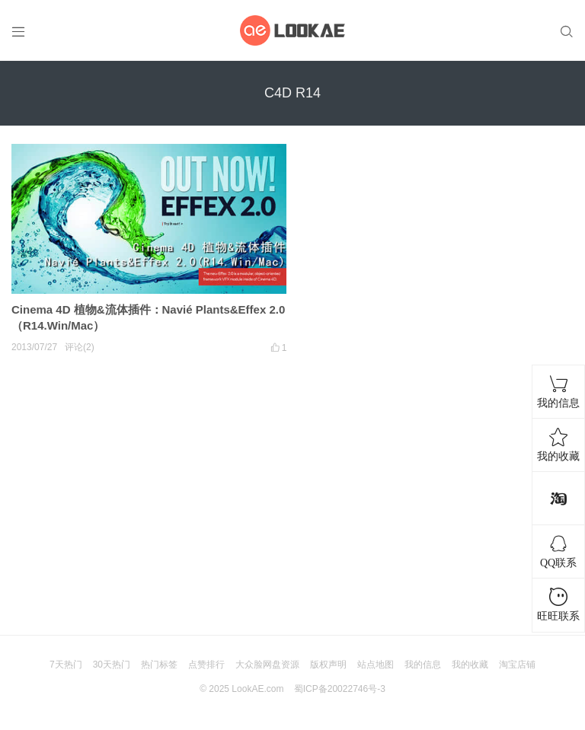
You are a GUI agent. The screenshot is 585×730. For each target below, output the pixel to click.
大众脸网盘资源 (267, 664)
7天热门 (66, 664)
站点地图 (375, 664)
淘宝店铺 (517, 664)
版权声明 (328, 664)
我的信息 (422, 664)
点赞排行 (206, 664)
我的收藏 (470, 664)
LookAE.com (257, 689)
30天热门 (111, 664)
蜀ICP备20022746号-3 (339, 689)
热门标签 (159, 664)
